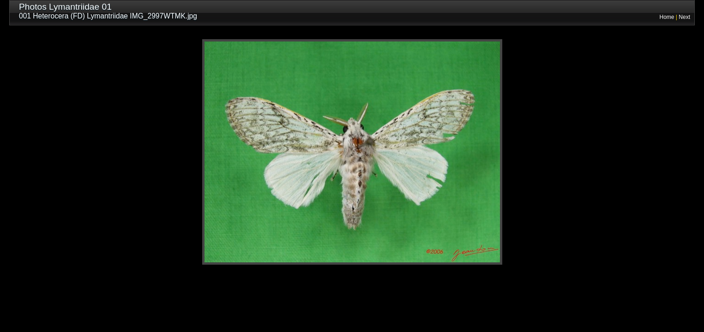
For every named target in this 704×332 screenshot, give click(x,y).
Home (667, 17)
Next (684, 17)
